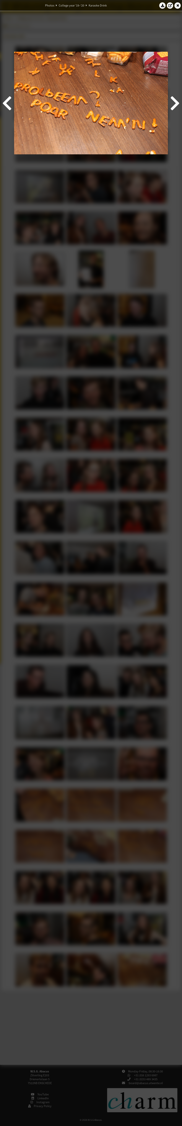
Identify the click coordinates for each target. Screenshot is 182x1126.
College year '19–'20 (71, 5)
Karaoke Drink (98, 5)
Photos (49, 5)
